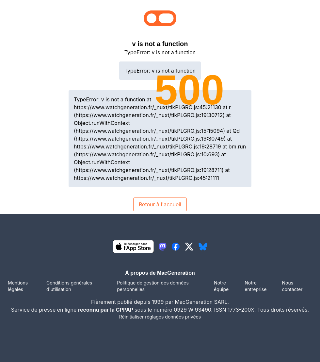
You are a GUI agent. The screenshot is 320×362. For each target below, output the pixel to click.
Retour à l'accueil (160, 204)
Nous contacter (292, 286)
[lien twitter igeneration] (189, 246)
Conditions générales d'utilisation (69, 286)
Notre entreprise (255, 286)
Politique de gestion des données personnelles (153, 286)
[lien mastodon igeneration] (162, 246)
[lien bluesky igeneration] (203, 246)
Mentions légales (18, 286)
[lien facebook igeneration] (176, 246)
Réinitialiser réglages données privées (160, 316)
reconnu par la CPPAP (106, 309)
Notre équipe (221, 286)
